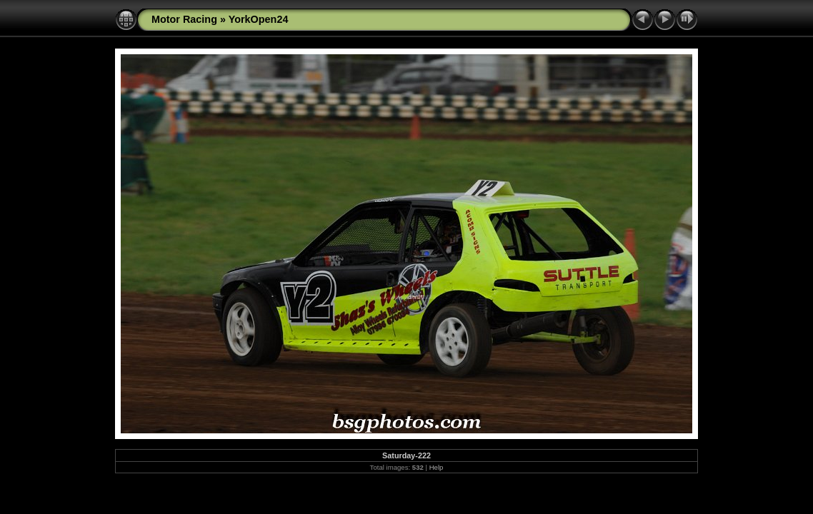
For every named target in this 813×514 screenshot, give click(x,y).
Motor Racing (184, 19)
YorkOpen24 (259, 19)
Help (436, 467)
